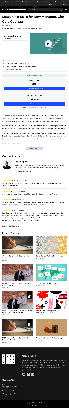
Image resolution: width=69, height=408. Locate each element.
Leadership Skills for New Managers (13, 37)
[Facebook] (28, 374)
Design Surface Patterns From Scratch (49, 256)
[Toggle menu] (65, 9)
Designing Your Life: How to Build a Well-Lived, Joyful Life (16, 284)
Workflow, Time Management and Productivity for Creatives (47, 311)
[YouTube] (24, 374)
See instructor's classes (23, 171)
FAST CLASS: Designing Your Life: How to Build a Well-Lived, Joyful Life (17, 311)
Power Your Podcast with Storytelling (49, 338)
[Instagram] (32, 374)
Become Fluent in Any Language (47, 283)
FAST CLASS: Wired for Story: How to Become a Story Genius (15, 339)
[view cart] (64, 2)
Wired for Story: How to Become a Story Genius (16, 257)
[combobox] (45, 9)
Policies (34, 405)
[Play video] (48, 43)
